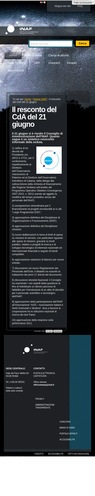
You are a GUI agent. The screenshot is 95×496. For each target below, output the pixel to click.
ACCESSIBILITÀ (67, 439)
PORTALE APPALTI (68, 434)
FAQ (80, 6)
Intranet (72, 63)
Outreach (54, 63)
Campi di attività (58, 55)
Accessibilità (55, 454)
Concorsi (64, 422)
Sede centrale (16, 63)
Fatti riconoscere (83, 2)
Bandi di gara (67, 428)
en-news (49, 331)
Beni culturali (16, 70)
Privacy (40, 399)
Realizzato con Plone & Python (15, 455)
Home (13, 55)
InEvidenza (57, 331)
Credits (39, 454)
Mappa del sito (63, 6)
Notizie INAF (40, 99)
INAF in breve (33, 55)
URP (37, 63)
